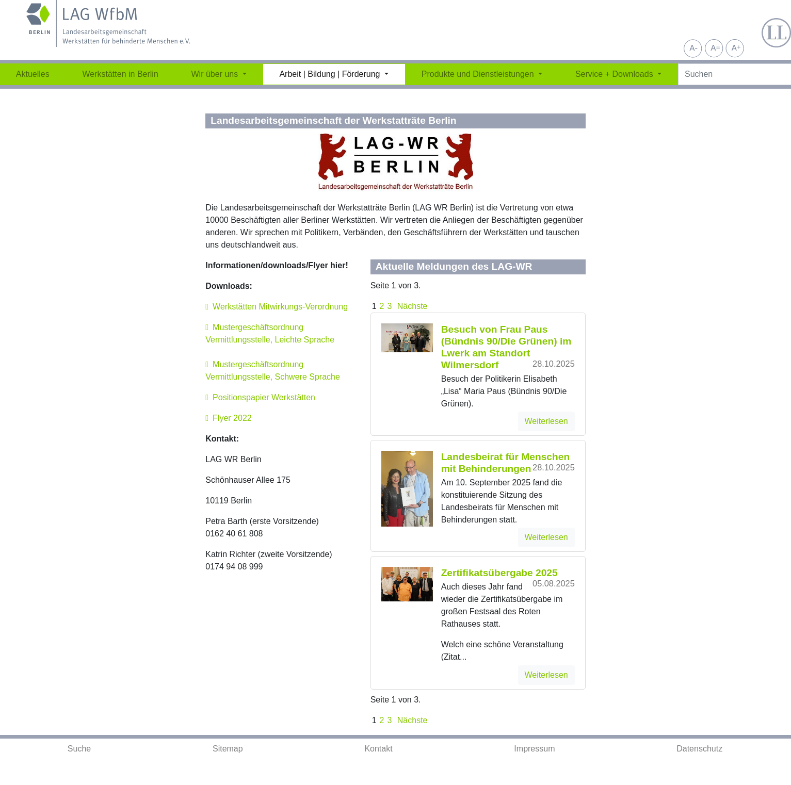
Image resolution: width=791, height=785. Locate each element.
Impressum (534, 748)
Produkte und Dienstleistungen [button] (479, 74)
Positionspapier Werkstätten (264, 397)
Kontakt (378, 748)
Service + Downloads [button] (615, 74)
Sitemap (228, 748)
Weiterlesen (546, 421)
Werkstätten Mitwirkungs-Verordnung (280, 306)
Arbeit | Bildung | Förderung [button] (330, 74)
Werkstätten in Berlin (120, 74)
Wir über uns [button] (215, 74)
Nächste (411, 306)
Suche (79, 748)
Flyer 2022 (232, 418)
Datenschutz (699, 748)
